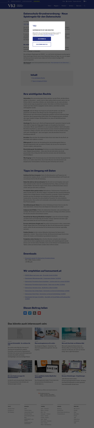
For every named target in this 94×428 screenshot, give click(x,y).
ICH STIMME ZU (42, 39)
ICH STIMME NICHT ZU (41, 44)
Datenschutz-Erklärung (48, 35)
